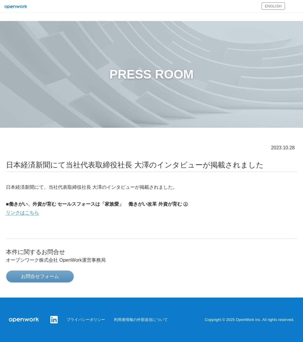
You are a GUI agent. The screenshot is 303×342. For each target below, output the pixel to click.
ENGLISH (273, 6)
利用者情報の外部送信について (141, 319)
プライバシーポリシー (86, 319)
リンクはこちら (22, 212)
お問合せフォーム (40, 276)
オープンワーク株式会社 (15, 7)
